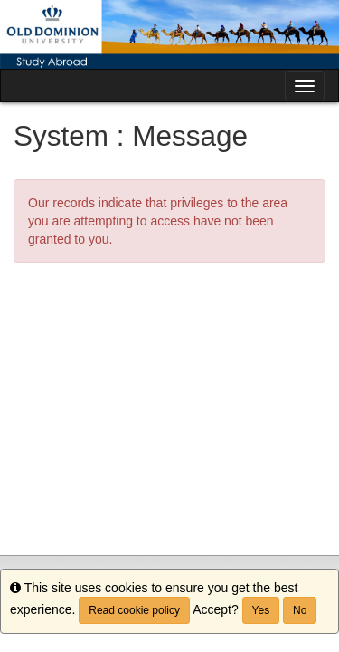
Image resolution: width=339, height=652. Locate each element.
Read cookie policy (134, 610)
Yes (261, 610)
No (299, 610)
